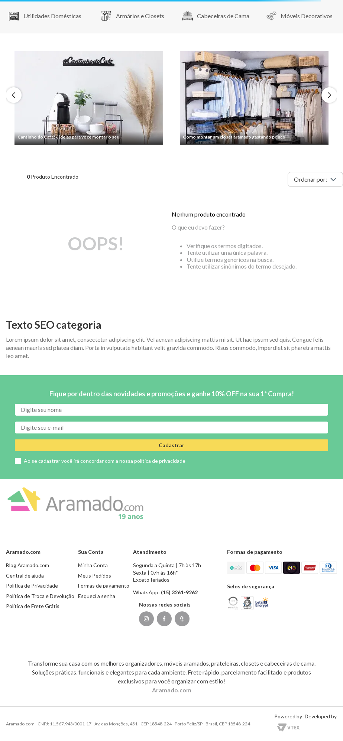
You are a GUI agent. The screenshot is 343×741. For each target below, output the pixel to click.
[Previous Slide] (14, 95)
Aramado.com (171, 689)
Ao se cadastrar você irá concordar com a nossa (104, 461)
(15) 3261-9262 (179, 592)
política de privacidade (159, 461)
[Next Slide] (329, 95)
